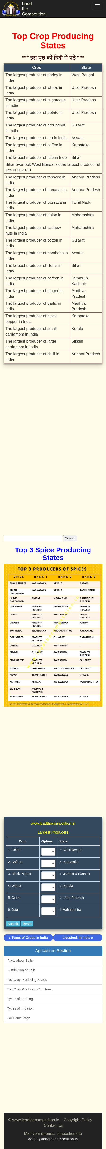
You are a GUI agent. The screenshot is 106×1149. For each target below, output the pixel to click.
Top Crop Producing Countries (29, 989)
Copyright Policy (78, 1120)
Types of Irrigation (20, 1008)
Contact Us (53, 1125)
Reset (27, 924)
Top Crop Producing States (27, 980)
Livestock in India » (77, 937)
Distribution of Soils (21, 970)
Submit (13, 924)
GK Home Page (18, 1018)
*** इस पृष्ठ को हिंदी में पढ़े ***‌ (53, 57)
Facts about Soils (20, 960)
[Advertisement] (53, 420)
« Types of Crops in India (28, 937)
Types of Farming (20, 999)
